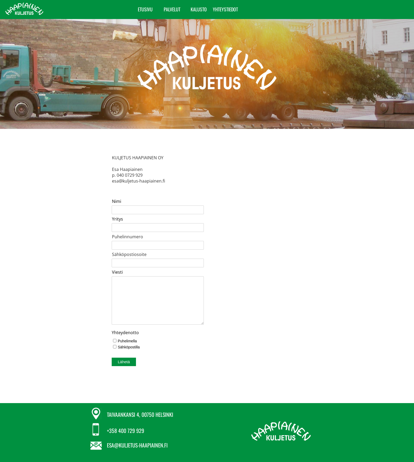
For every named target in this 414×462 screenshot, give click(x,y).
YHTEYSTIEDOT (305, 9)
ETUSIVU (225, 9)
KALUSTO (279, 9)
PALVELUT (252, 9)
